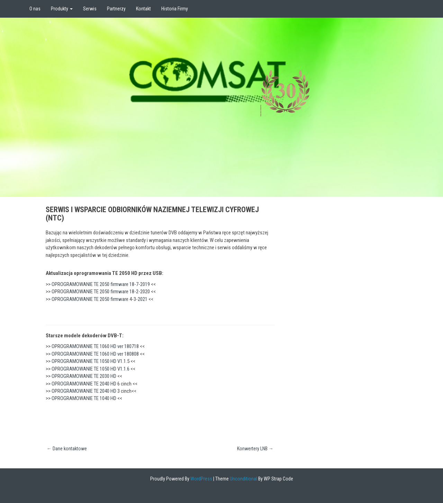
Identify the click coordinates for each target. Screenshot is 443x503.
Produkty (62, 8)
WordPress (200, 479)
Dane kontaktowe (67, 448)
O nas (34, 8)
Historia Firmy (174, 8)
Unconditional (243, 479)
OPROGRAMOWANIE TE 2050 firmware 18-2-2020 (101, 291)
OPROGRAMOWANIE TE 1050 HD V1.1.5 (90, 361)
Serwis (90, 8)
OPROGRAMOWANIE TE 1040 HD (84, 398)
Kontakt (143, 8)
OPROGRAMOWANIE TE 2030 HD (84, 376)
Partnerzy (116, 8)
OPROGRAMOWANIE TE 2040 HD (84, 384)
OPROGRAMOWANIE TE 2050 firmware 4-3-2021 (99, 299)
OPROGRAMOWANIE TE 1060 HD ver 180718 (95, 346)
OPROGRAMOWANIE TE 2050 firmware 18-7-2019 (101, 284)
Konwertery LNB (255, 448)
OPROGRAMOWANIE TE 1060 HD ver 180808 (95, 354)
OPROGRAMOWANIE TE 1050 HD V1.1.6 (90, 369)
